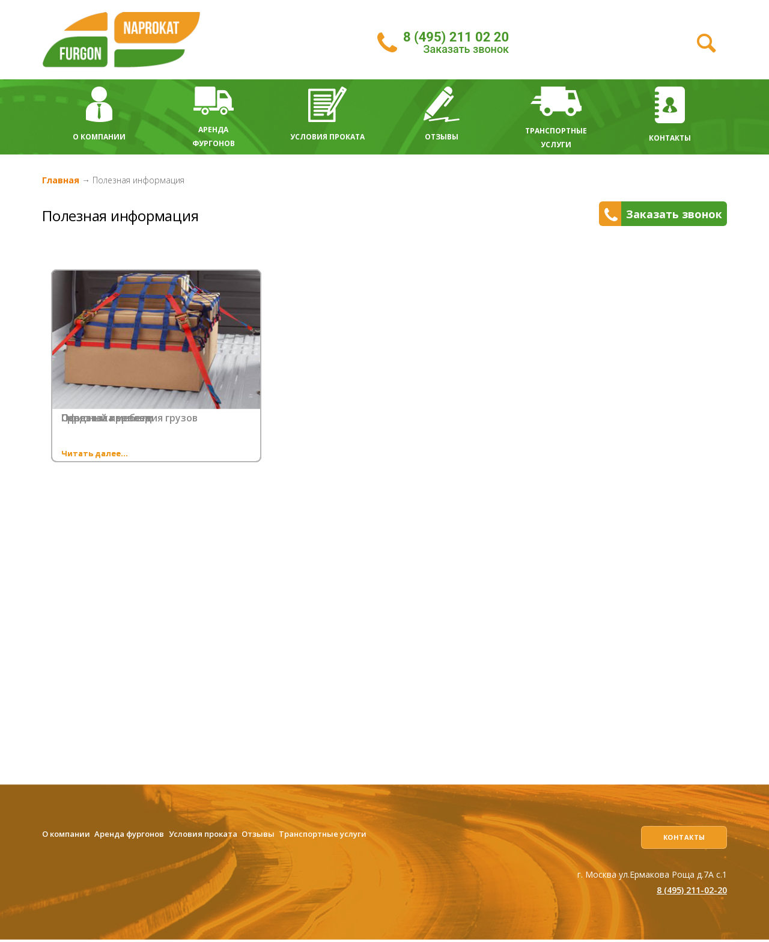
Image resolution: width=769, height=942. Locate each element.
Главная (60, 180)
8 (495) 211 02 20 (456, 36)
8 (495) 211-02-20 (692, 892)
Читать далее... (94, 453)
